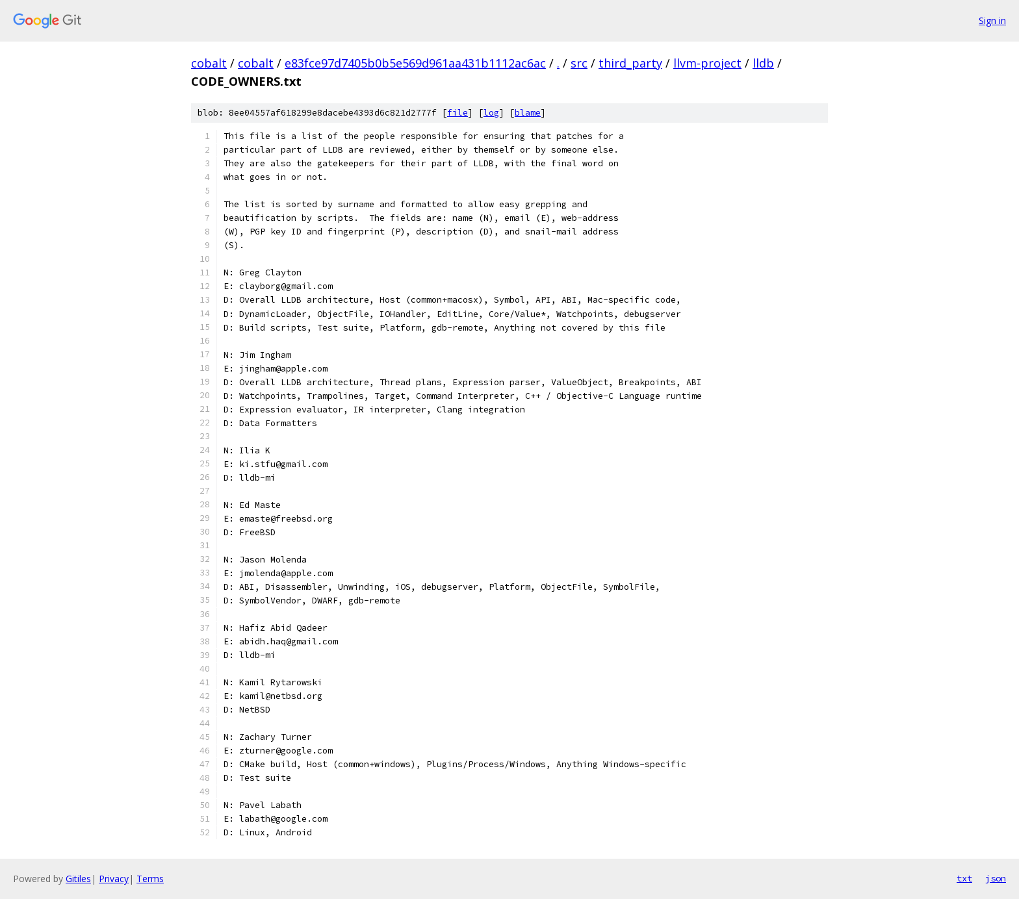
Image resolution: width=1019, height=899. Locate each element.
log (491, 112)
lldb (763, 63)
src (579, 63)
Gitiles (78, 878)
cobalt (209, 63)
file (457, 112)
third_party (630, 63)
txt (964, 878)
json (995, 878)
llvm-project (707, 63)
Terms (150, 878)
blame (528, 112)
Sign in (992, 20)
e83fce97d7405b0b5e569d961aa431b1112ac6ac (415, 63)
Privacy (114, 878)
